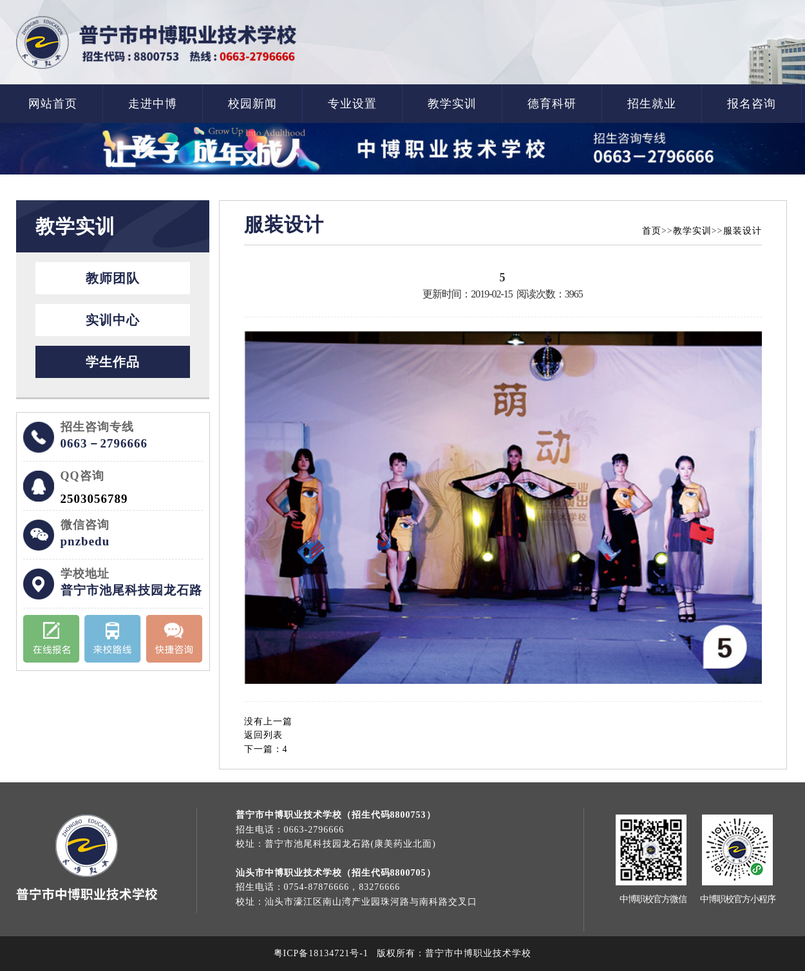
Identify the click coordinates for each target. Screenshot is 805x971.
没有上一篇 (268, 721)
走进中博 (152, 103)
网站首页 (52, 103)
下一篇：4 (266, 749)
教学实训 (452, 103)
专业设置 (352, 103)
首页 (651, 231)
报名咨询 (751, 103)
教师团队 (113, 278)
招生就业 (651, 103)
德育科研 (551, 103)
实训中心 (113, 320)
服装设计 (742, 231)
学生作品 (113, 362)
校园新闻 (252, 103)
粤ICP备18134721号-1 (321, 953)
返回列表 (263, 735)
